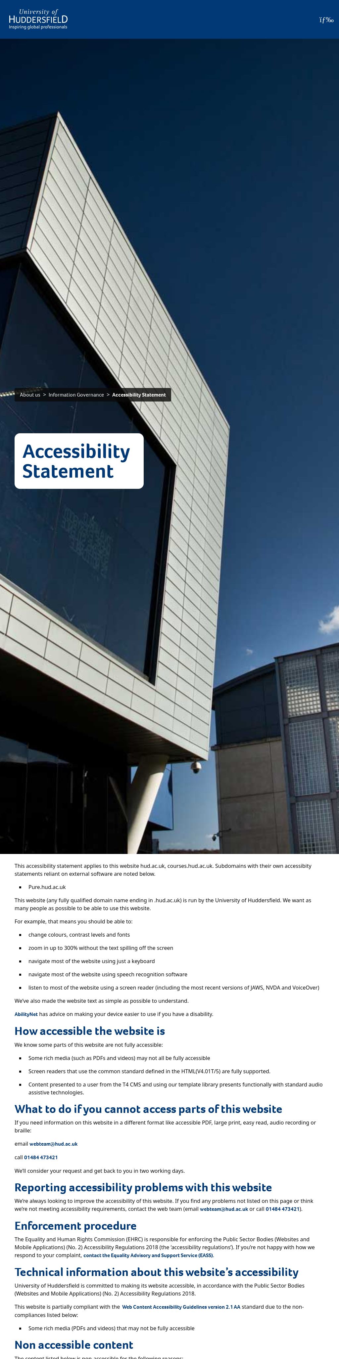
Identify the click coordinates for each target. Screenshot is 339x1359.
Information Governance (76, 394)
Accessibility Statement (139, 394)
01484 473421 (41, 1157)
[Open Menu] (326, 19)
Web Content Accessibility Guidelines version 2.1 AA (181, 1306)
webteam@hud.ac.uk (53, 1143)
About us (30, 394)
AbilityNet (26, 1014)
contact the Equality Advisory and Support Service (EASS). (148, 1255)
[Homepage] (38, 19)
